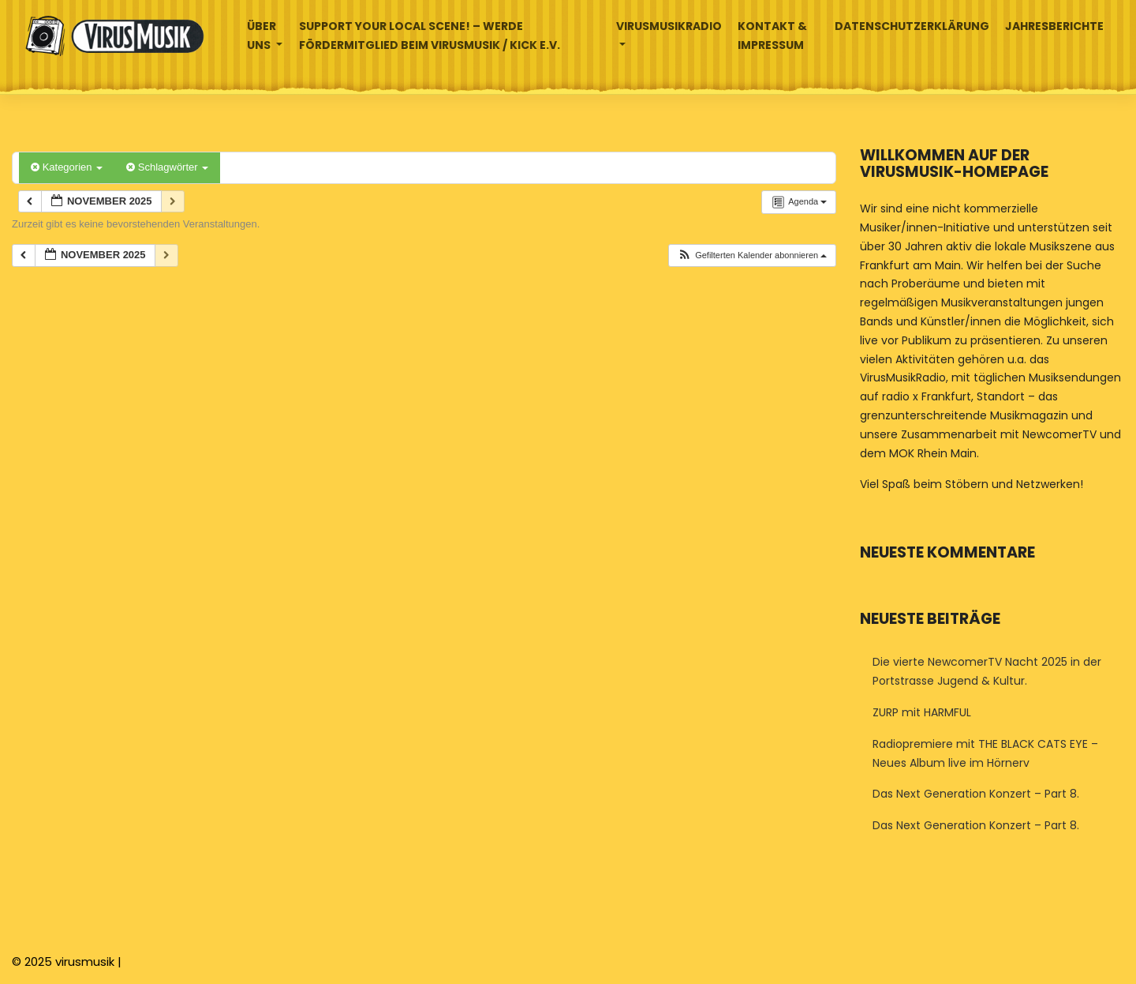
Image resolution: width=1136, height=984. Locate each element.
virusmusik (84, 961)
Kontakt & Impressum (772, 35)
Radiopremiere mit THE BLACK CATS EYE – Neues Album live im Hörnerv (985, 753)
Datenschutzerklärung (912, 26)
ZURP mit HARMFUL (922, 712)
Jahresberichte (1054, 26)
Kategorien (67, 167)
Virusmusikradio (669, 26)
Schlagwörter (167, 167)
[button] (752, 255)
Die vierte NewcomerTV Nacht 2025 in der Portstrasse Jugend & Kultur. (987, 671)
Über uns (261, 35)
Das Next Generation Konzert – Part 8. (976, 794)
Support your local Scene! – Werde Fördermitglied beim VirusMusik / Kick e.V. (429, 35)
